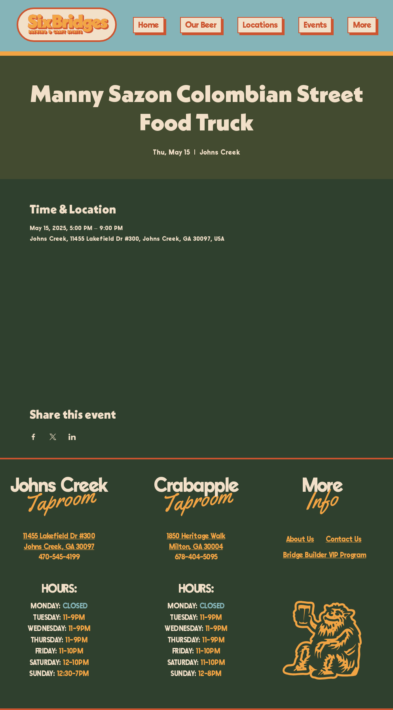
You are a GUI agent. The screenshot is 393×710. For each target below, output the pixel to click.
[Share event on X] (53, 437)
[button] (315, 25)
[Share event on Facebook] (33, 437)
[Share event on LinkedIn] (72, 437)
